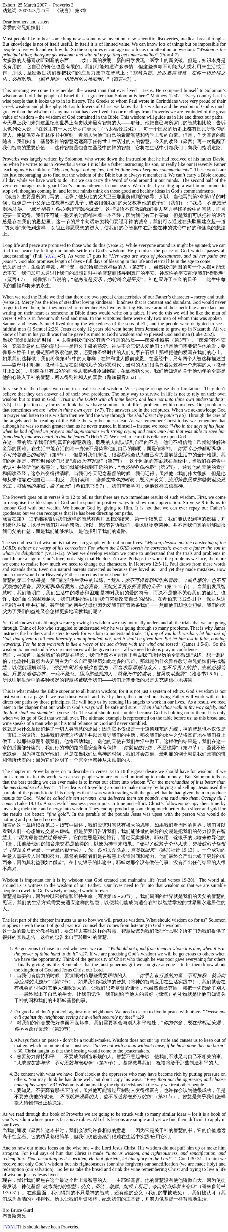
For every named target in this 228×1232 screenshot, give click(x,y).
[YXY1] (51, 256)
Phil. (39, 255)
